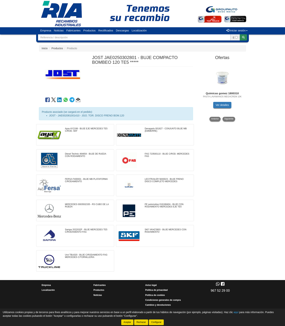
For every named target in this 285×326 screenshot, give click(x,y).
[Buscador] (134, 37)
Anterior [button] (215, 119)
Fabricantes (73, 30)
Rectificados (105, 30)
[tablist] (222, 92)
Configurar (156, 322)
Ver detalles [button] (222, 105)
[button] (78, 100)
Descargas (122, 30)
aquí (236, 312)
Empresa (45, 30)
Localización (139, 30)
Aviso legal (151, 285)
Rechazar (141, 322)
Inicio (45, 48)
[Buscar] (243, 37)
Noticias (59, 30)
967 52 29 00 (220, 290)
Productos (89, 30)
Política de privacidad (156, 290)
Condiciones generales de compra (163, 300)
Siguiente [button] (228, 119)
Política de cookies (155, 295)
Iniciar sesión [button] (237, 30)
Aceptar (127, 322)
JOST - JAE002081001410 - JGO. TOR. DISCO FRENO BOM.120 (86, 115)
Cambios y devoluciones (158, 305)
